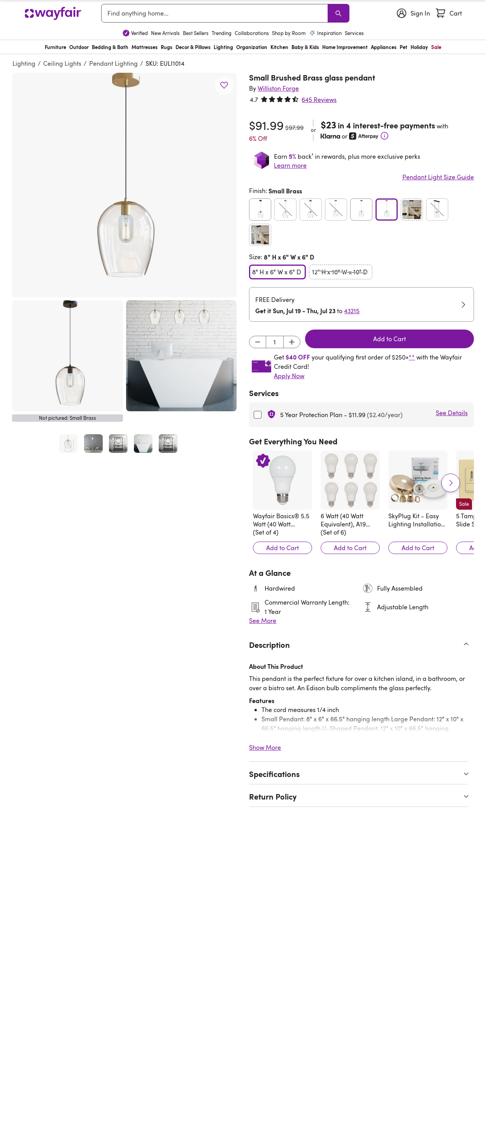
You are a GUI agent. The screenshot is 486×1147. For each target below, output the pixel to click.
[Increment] (291, 342)
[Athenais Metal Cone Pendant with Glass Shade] (62, 855)
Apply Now (289, 376)
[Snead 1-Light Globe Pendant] (312, 855)
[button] (124, 185)
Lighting (23, 63)
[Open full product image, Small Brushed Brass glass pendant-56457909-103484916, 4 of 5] (143, 443)
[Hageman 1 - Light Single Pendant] (229, 855)
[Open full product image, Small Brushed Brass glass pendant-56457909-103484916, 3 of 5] (118, 443)
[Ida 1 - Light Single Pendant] (146, 855)
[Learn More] (384, 135)
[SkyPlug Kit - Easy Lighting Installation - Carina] (417, 480)
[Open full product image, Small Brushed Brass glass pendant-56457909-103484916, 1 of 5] (68, 443)
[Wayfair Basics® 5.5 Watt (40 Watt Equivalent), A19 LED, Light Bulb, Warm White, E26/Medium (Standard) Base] (282, 480)
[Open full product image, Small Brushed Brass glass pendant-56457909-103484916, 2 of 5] (93, 443)
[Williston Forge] (278, 88)
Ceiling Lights (62, 63)
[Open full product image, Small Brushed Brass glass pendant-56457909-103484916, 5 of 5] (168, 443)
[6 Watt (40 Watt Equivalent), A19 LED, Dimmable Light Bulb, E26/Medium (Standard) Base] (350, 480)
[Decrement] (257, 342)
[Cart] (448, 13)
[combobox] (215, 13)
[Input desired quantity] (274, 342)
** (412, 357)
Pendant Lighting (113, 63)
